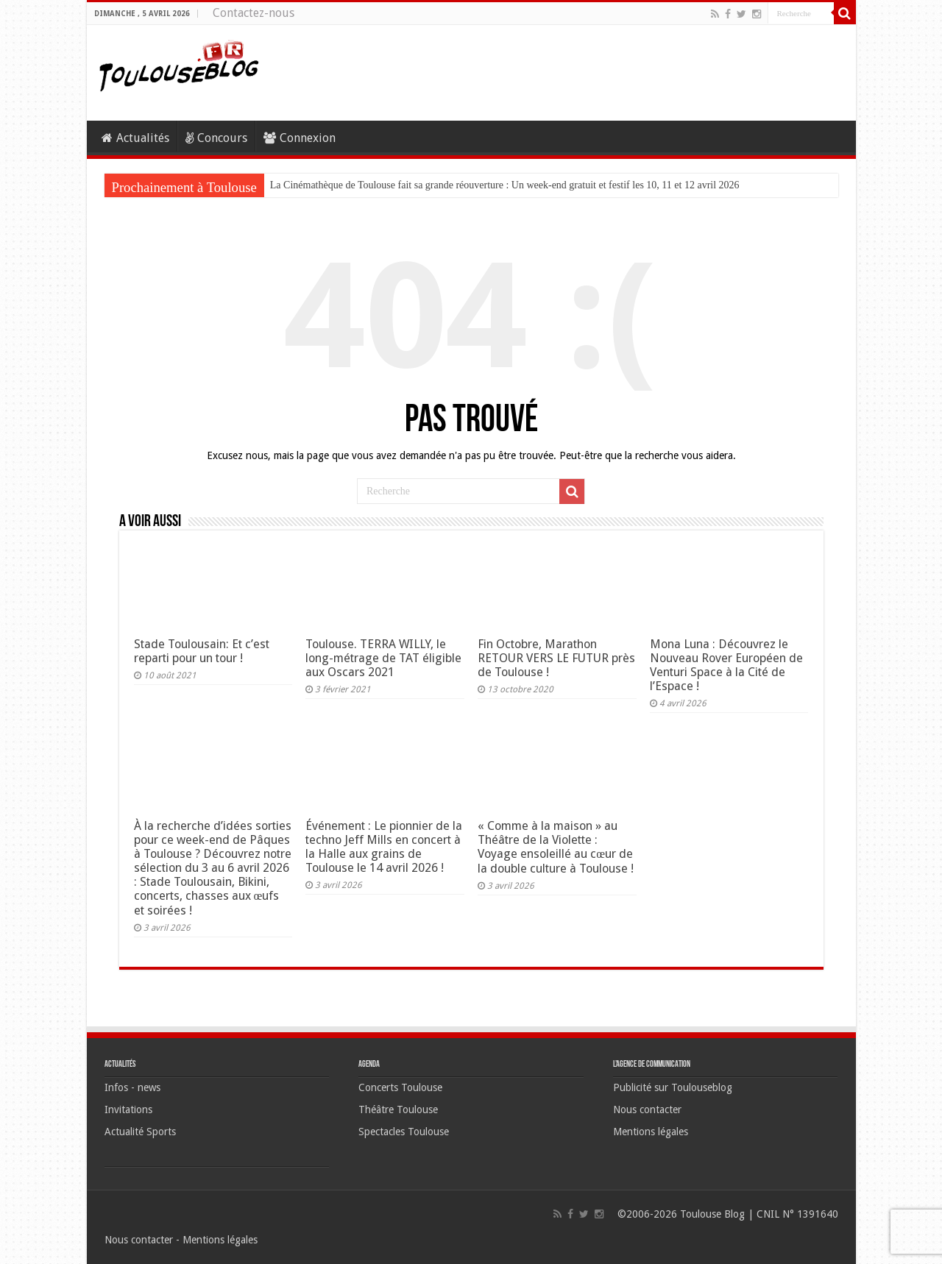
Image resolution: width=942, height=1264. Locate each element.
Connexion (299, 138)
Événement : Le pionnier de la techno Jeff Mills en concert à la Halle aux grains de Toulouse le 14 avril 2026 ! (383, 847)
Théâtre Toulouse (398, 1109)
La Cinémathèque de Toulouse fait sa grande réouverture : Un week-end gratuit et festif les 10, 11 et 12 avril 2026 (505, 185)
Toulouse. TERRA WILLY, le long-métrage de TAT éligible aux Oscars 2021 (383, 658)
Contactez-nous (253, 13)
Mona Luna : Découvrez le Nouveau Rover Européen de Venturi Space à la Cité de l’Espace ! (726, 665)
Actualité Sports (140, 1131)
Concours (216, 138)
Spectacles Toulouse (403, 1131)
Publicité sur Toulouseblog (672, 1087)
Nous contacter (647, 1109)
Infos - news (132, 1087)
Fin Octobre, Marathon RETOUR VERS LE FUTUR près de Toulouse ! (556, 658)
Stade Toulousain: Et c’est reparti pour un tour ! (201, 651)
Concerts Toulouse (400, 1087)
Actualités (135, 138)
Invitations (128, 1109)
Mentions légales (650, 1131)
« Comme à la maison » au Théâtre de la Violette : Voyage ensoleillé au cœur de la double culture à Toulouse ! (556, 847)
